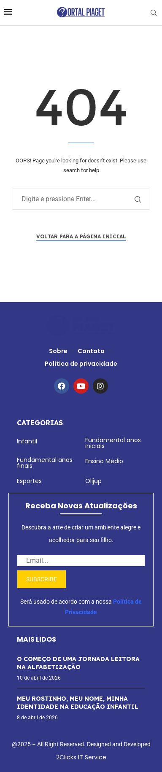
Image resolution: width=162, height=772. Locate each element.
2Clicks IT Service (81, 757)
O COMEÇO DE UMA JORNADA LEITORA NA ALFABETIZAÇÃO (78, 663)
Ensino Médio (104, 461)
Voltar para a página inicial (81, 236)
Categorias (40, 422)
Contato (91, 351)
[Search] (153, 12)
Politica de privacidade (81, 363)
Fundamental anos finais (45, 463)
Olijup (93, 481)
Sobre (58, 351)
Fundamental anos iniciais (113, 443)
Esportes (29, 481)
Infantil (27, 441)
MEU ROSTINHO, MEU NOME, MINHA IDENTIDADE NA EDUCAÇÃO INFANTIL (77, 703)
